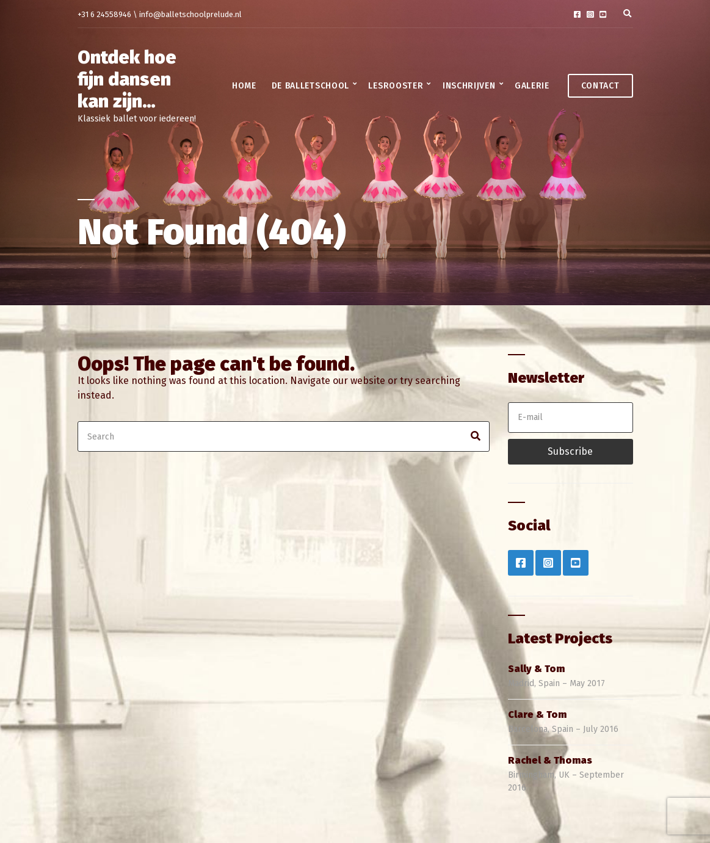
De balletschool (311, 86)
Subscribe (570, 451)
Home (244, 86)
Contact (600, 86)
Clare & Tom (537, 714)
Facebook (577, 14)
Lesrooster (395, 86)
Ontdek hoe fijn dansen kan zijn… (127, 79)
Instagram (590, 14)
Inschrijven (469, 86)
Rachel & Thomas (550, 760)
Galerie (532, 86)
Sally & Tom (536, 669)
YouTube (603, 14)
